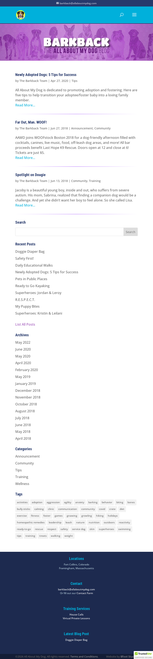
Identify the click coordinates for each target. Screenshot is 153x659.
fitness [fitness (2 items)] (35, 515)
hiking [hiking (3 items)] (100, 515)
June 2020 (23, 349)
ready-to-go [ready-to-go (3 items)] (24, 529)
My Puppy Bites (27, 306)
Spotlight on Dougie (30, 175)
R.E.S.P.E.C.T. (25, 299)
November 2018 (27, 397)
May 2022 (22, 342)
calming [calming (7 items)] (39, 509)
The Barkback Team (33, 81)
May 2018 (22, 431)
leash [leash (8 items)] (69, 522)
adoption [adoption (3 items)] (37, 502)
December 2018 (27, 390)
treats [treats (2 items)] (43, 536)
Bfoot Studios (129, 656)
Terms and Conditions (84, 656)
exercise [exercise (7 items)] (22, 515)
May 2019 (22, 376)
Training (95, 181)
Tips (74, 81)
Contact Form (85, 593)
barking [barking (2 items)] (93, 502)
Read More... (25, 105)
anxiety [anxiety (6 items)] (79, 502)
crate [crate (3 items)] (112, 509)
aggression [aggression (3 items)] (53, 502)
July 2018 (22, 418)
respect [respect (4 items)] (51, 529)
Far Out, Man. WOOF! (31, 122)
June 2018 (23, 425)
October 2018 (26, 404)
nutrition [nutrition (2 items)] (94, 522)
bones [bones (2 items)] (131, 502)
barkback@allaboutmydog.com (76, 589)
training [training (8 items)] (30, 536)
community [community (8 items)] (88, 509)
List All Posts (25, 324)
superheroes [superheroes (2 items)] (106, 529)
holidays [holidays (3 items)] (113, 515)
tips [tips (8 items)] (19, 536)
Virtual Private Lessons (76, 618)
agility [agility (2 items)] (67, 502)
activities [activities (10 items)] (22, 502)
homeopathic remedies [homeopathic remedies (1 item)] (31, 522)
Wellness (22, 483)
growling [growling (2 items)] (86, 515)
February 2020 (26, 370)
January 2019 (25, 383)
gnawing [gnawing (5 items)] (72, 515)
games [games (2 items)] (59, 515)
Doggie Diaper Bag (30, 251)
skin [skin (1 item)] (92, 529)
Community (102, 128)
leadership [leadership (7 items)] (55, 522)
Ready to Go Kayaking (32, 286)
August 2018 (25, 411)
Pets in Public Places (31, 279)
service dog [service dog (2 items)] (78, 529)
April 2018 (23, 438)
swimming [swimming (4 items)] (124, 529)
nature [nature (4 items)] (80, 522)
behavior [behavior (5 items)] (107, 502)
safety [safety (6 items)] (64, 529)
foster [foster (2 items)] (46, 515)
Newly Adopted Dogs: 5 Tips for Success (45, 74)
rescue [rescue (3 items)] (39, 529)
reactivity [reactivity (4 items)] (124, 522)
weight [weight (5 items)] (68, 536)
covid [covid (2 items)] (102, 509)
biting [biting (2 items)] (119, 502)
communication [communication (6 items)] (67, 509)
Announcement (82, 128)
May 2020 (22, 356)
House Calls (76, 614)
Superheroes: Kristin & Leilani (38, 313)
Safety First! (24, 258)
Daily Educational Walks (34, 265)
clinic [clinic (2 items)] (51, 509)
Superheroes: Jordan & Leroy (38, 292)
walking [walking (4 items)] (55, 536)
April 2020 (23, 363)
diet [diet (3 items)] (122, 509)
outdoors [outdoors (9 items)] (109, 522)
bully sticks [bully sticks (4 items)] (23, 509)
